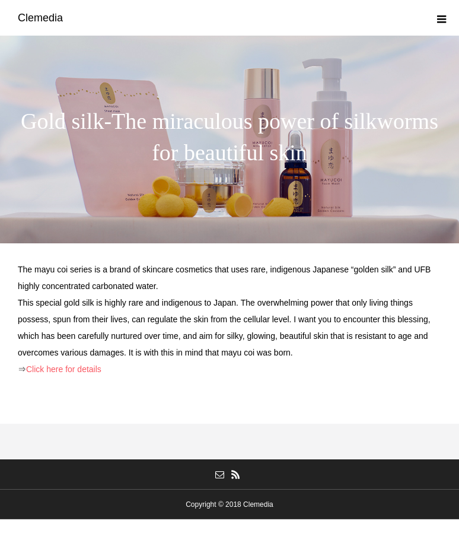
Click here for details (63, 369)
